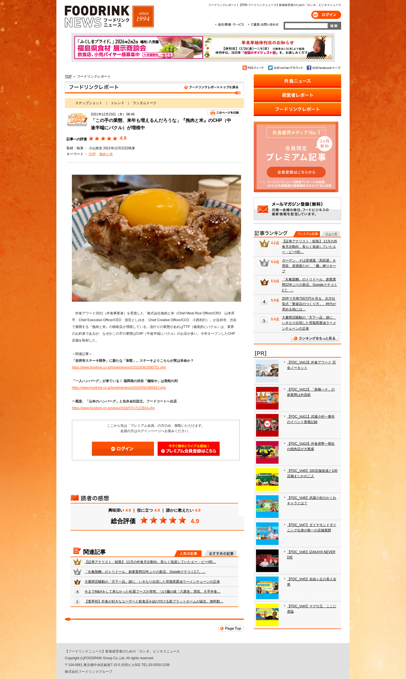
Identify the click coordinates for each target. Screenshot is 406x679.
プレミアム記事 (306, 234)
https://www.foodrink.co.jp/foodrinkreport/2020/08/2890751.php (119, 367)
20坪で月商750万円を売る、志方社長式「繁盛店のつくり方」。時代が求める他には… (309, 304)
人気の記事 (188, 553)
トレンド (117, 103)
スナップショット (88, 103)
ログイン (326, 15)
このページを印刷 (224, 112)
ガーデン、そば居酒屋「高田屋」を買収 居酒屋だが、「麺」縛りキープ (309, 266)
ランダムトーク (144, 103)
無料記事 (330, 234)
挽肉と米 (106, 154)
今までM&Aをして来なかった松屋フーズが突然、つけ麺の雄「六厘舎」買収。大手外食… (152, 591)
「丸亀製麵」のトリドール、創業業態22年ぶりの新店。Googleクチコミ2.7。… (145, 572)
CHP (92, 154)
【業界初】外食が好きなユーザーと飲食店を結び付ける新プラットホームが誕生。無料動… (154, 601)
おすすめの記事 (220, 553)
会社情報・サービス (230, 24)
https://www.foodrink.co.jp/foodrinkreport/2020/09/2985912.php (119, 388)
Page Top (231, 628)
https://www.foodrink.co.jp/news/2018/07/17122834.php (113, 408)
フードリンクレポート (154, 88)
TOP (68, 76)
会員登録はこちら (189, 449)
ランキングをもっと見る (314, 338)
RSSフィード (254, 67)
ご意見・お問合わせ (263, 24)
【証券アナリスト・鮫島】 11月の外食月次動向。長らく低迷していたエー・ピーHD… (150, 562)
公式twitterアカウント (286, 67)
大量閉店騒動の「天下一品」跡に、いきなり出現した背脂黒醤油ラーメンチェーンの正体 (152, 582)
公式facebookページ (323, 67)
